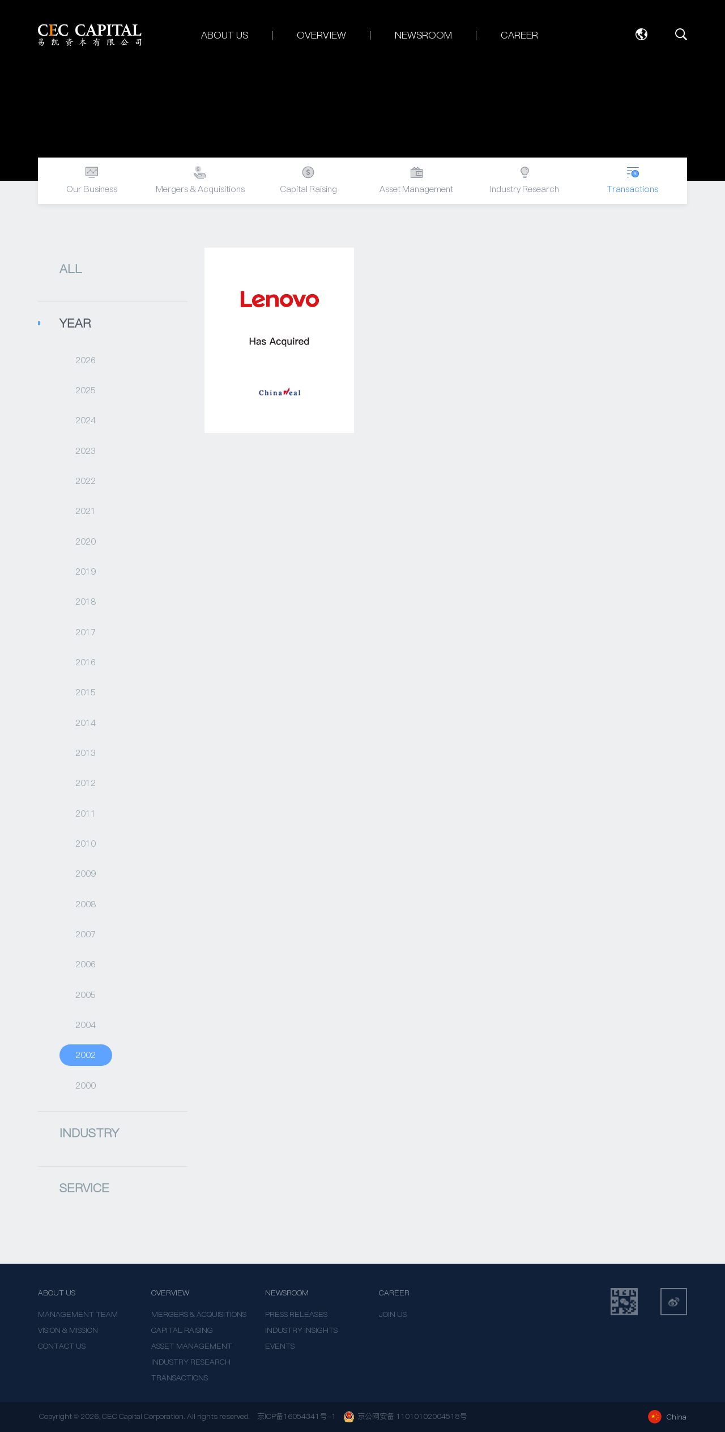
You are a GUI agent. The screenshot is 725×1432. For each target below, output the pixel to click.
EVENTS (280, 1346)
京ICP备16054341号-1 (296, 1416)
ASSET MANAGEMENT (191, 1346)
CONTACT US (62, 1346)
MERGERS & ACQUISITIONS (198, 1314)
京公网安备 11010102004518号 (405, 1416)
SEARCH (681, 34)
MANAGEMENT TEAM (78, 1314)
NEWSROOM (287, 1292)
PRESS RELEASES (296, 1314)
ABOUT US (56, 1292)
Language (641, 34)
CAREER (394, 1292)
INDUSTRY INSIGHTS (301, 1330)
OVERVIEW (170, 1292)
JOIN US (393, 1314)
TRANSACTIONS (179, 1377)
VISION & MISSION (68, 1330)
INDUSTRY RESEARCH (191, 1362)
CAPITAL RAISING (182, 1330)
